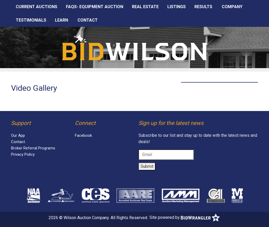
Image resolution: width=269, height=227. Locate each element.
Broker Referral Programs (33, 148)
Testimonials (31, 20)
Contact (87, 20)
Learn (61, 20)
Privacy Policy (23, 154)
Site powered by (184, 217)
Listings (176, 6)
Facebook (83, 135)
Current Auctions (36, 6)
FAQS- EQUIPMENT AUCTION (94, 6)
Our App (18, 135)
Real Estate (145, 6)
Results (203, 6)
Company (232, 6)
